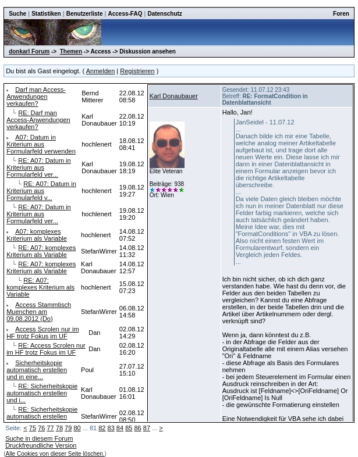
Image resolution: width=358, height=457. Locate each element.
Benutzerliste (84, 13)
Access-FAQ (125, 13)
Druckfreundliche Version (40, 445)
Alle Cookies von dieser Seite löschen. (55, 454)
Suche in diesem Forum (39, 438)
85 (128, 427)
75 (32, 427)
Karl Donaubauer (174, 95)
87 (146, 427)
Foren (341, 13)
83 (111, 427)
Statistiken (46, 13)
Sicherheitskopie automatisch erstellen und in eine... (36, 369)
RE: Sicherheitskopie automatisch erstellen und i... (41, 393)
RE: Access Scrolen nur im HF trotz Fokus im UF (46, 349)
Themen (71, 51)
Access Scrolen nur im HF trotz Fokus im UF (42, 333)
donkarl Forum (29, 51)
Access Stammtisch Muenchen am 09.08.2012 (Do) (38, 311)
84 (119, 427)
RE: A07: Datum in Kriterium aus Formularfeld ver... (38, 167)
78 (59, 427)
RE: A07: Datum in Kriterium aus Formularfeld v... (41, 190)
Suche (17, 13)
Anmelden (100, 70)
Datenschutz (164, 13)
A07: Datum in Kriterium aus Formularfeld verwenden (41, 144)
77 (50, 427)
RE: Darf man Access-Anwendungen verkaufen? (38, 119)
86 (137, 427)
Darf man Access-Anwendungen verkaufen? (36, 96)
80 (76, 427)
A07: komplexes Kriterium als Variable (36, 235)
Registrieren (137, 70)
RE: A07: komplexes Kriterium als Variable (41, 251)
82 (101, 427)
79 (68, 427)
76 (41, 427)
